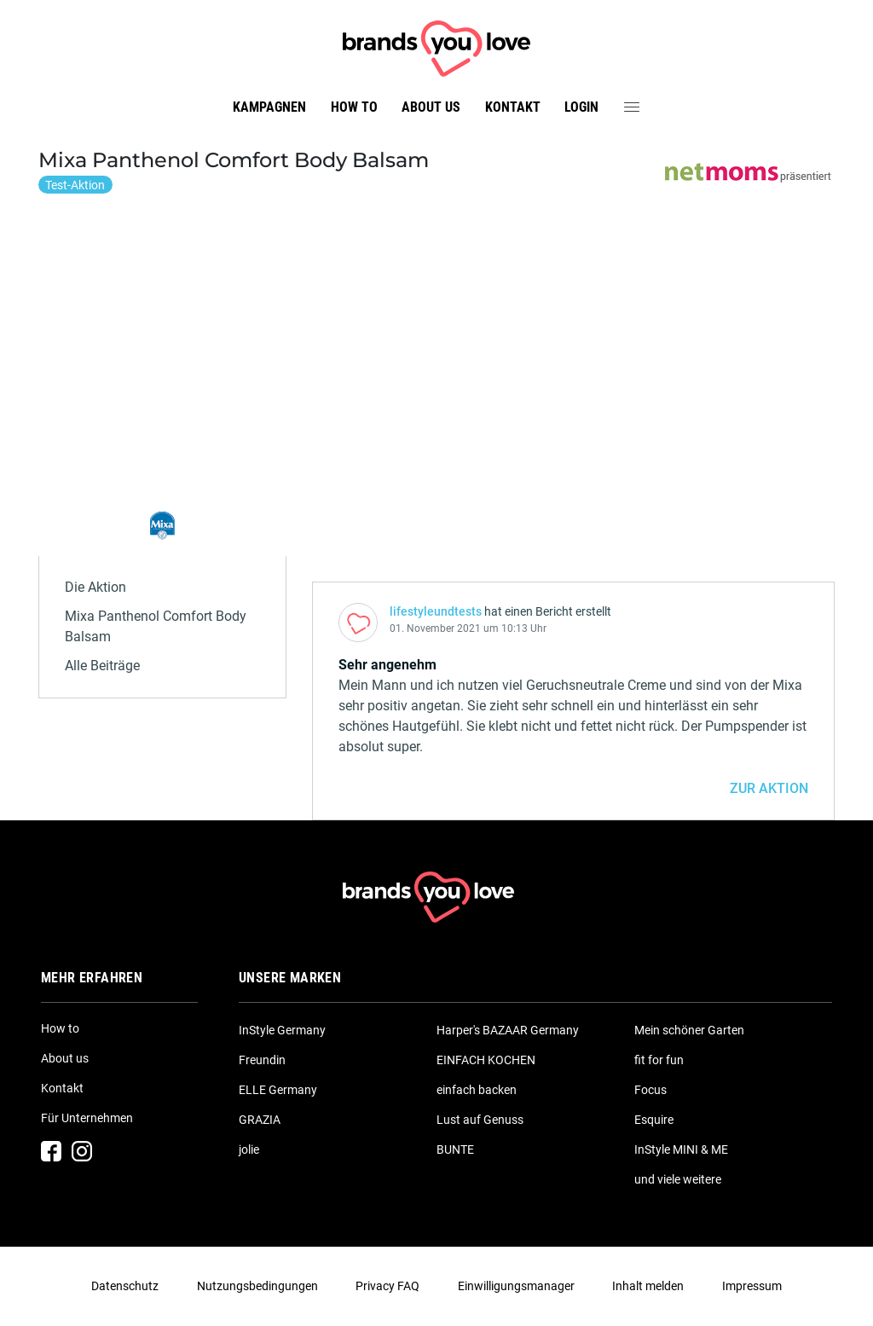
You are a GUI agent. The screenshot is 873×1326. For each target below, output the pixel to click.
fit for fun (659, 1060)
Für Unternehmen (87, 1118)
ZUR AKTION (769, 788)
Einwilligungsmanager (516, 1286)
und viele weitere (677, 1179)
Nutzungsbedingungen (257, 1286)
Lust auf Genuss (479, 1119)
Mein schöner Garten (689, 1030)
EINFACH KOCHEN (485, 1060)
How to (354, 107)
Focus (650, 1090)
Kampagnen (269, 107)
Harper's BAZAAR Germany (507, 1030)
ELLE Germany (278, 1090)
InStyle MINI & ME (681, 1149)
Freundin (262, 1060)
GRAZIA (259, 1119)
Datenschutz (125, 1286)
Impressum (752, 1286)
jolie (249, 1149)
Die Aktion (95, 587)
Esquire (654, 1119)
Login (581, 107)
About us (431, 107)
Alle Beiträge (102, 665)
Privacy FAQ (387, 1286)
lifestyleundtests (436, 611)
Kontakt (513, 107)
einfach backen (476, 1090)
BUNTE (455, 1149)
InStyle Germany (282, 1030)
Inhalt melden (648, 1286)
